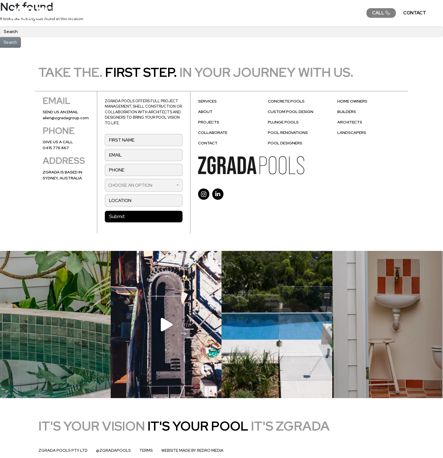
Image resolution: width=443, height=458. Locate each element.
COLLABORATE (342, 13)
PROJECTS (277, 13)
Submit (117, 216)
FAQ (307, 13)
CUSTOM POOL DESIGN (290, 111)
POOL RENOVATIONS (288, 132)
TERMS (146, 450)
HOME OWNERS (352, 101)
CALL (381, 13)
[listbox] (144, 185)
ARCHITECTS (349, 122)
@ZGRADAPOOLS (113, 450)
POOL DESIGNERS (285, 143)
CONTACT (414, 13)
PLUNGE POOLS (283, 122)
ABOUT (243, 13)
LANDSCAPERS (351, 132)
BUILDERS (346, 111)
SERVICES (180, 13)
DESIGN (213, 13)
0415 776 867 (56, 147)
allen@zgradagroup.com (66, 117)
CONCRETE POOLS (286, 101)
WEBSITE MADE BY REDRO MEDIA (192, 450)
